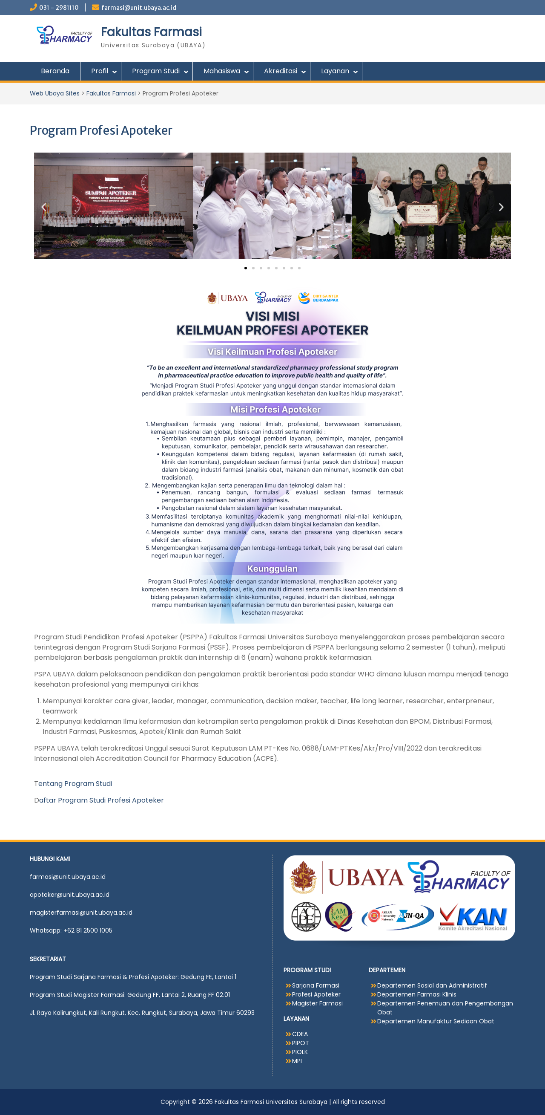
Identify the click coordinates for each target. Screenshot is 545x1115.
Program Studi (156, 71)
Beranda (55, 71)
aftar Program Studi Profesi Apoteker (101, 800)
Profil (99, 71)
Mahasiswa (222, 71)
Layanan (335, 71)
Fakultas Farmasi (151, 32)
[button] (43, 207)
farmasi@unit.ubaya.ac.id (138, 8)
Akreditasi (280, 71)
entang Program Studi (75, 784)
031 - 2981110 (59, 8)
